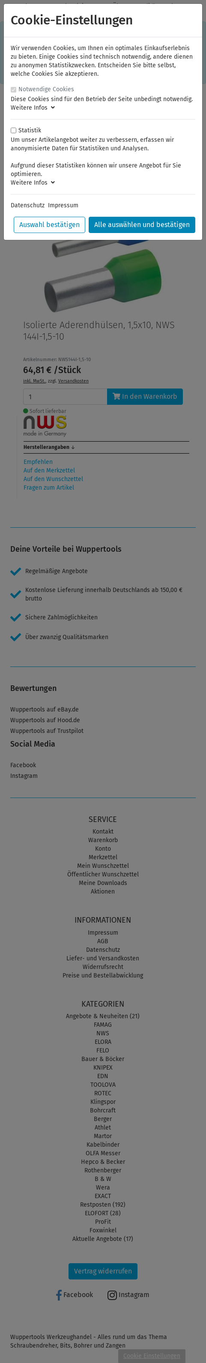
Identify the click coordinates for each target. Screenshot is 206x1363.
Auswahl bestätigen (49, 225)
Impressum (63, 205)
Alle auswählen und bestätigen (142, 225)
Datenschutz (28, 205)
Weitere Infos (33, 107)
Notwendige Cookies (46, 89)
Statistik (29, 130)
